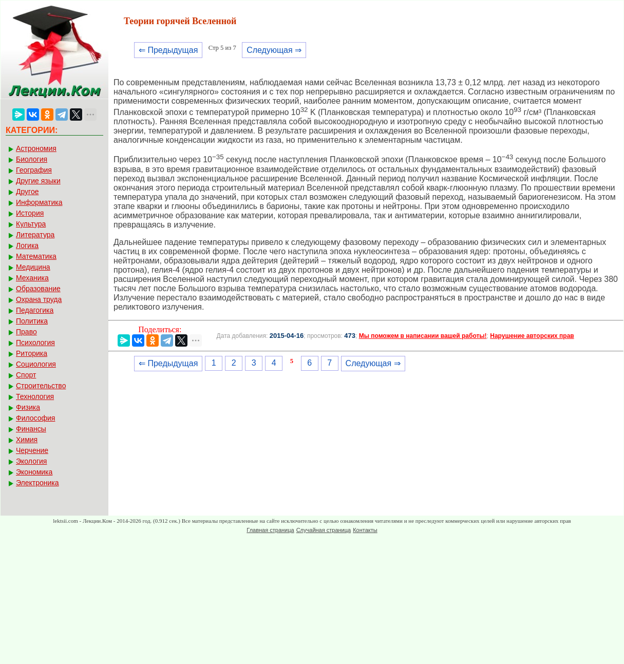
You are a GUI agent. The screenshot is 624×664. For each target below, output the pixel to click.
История (30, 213)
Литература (35, 235)
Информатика (39, 202)
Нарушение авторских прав (532, 335)
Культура (31, 224)
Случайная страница (323, 530)
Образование (38, 288)
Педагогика (34, 310)
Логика (27, 245)
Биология (31, 159)
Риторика (31, 353)
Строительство (41, 386)
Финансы (31, 429)
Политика (32, 321)
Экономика (34, 472)
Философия (35, 418)
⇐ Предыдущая (168, 50)
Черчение (32, 450)
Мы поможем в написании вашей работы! (423, 335)
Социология (36, 364)
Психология (35, 342)
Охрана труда (39, 299)
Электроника (37, 483)
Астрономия (36, 148)
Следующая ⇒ (274, 50)
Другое (27, 191)
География (34, 170)
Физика (28, 407)
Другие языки (38, 181)
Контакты (365, 530)
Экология (31, 461)
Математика (36, 256)
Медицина (33, 267)
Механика (32, 278)
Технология (35, 396)
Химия (26, 439)
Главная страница (270, 530)
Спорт (26, 375)
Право (26, 332)
